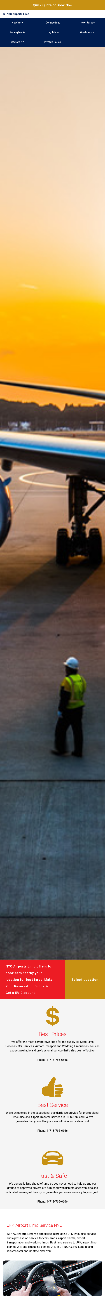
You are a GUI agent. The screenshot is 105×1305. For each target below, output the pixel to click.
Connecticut (52, 22)
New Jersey (87, 22)
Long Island (52, 32)
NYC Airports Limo (18, 14)
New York (17, 22)
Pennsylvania (17, 32)
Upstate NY (17, 42)
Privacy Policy (52, 42)
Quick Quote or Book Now (52, 5)
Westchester (87, 32)
